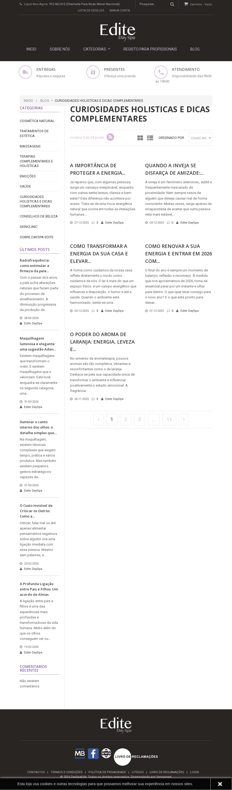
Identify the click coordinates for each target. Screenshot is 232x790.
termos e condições (67, 772)
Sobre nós (60, 49)
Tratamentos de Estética (34, 133)
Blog (195, 49)
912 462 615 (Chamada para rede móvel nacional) (84, 4)
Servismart (163, 777)
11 (169, 419)
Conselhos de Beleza (39, 216)
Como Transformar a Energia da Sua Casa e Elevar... (99, 253)
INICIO (31, 49)
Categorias (96, 49)
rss (110, 137)
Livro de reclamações (167, 772)
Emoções (28, 176)
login (194, 772)
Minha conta (120, 10)
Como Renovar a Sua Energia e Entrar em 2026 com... (178, 253)
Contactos (36, 772)
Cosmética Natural (37, 121)
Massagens (30, 146)
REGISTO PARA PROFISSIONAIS (150, 49)
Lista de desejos (91, 10)
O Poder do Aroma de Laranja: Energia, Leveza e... (102, 341)
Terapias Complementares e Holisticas (36, 161)
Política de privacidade (107, 772)
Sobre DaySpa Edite (36, 237)
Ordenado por (171, 138)
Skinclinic (28, 227)
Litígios (138, 772)
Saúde (25, 186)
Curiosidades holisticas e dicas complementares (36, 201)
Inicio (28, 101)
